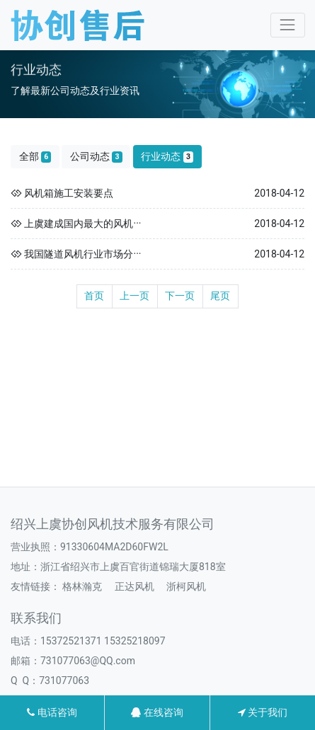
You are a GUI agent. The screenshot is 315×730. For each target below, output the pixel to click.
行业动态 (167, 157)
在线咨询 (157, 712)
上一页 (134, 295)
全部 (35, 157)
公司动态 (96, 157)
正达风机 (134, 586)
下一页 (180, 295)
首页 (94, 295)
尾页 (220, 295)
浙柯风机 (186, 586)
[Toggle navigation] (287, 25)
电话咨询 (51, 712)
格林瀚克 (82, 586)
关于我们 (262, 712)
